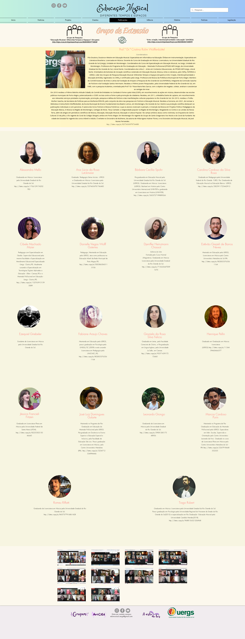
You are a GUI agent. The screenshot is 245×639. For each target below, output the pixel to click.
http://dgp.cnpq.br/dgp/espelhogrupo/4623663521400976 (169, 42)
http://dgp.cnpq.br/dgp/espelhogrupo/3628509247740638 (74, 42)
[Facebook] (59, 5)
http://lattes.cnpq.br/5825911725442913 (214, 186)
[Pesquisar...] (209, 10)
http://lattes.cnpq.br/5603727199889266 (150, 195)
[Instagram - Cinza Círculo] (53, 5)
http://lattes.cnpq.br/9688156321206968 (185, 520)
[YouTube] (65, 5)
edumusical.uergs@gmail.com (121, 616)
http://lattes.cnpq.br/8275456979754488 (123, 124)
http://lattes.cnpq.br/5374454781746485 (88, 186)
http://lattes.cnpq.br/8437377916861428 (60, 514)
